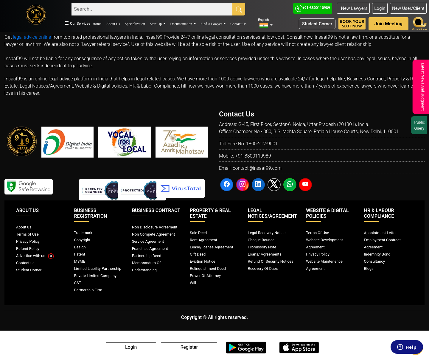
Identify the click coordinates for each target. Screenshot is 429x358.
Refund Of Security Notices (270, 261)
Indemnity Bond (377, 254)
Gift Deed (198, 254)
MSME (79, 261)
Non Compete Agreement (153, 234)
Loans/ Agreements (264, 254)
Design (80, 247)
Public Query (420, 125)
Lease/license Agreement (211, 247)
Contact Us (238, 24)
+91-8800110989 (312, 8)
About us (23, 227)
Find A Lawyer (211, 24)
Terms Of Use (317, 233)
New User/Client (408, 8)
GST (77, 283)
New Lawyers (353, 8)
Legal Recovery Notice (266, 233)
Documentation (181, 24)
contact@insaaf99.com (257, 168)
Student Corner (317, 24)
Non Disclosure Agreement (154, 227)
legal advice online (32, 37)
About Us (113, 24)
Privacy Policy (28, 241)
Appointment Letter (380, 233)
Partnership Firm (88, 290)
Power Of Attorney (205, 275)
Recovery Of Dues (263, 268)
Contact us (25, 263)
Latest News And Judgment (422, 87)
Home (97, 24)
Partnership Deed (146, 255)
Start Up (156, 24)
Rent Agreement (203, 240)
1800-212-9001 (262, 144)
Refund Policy (27, 248)
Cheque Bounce (261, 240)
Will (193, 283)
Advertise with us (35, 255)
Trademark (83, 233)
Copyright (82, 240)
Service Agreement (148, 241)
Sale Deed (198, 233)
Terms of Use (27, 234)
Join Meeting (388, 24)
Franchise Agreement (150, 248)
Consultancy (374, 261)
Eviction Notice (202, 261)
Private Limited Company (95, 275)
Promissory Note (262, 247)
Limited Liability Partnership (97, 268)
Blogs (369, 268)
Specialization (135, 24)
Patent (79, 254)
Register (189, 347)
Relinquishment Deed (208, 268)
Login (379, 8)
